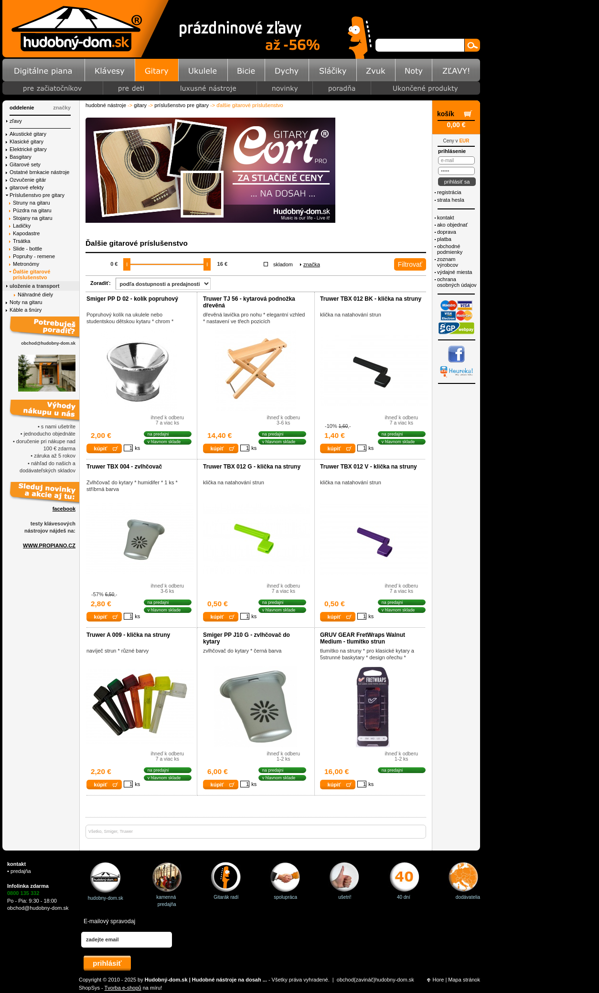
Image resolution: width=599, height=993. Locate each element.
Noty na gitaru (26, 302)
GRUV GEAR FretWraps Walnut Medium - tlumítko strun (362, 638)
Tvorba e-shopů (123, 988)
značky (62, 107)
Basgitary (21, 157)
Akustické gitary (28, 134)
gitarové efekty (27, 187)
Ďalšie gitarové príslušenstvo (31, 274)
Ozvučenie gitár (28, 180)
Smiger (111, 831)
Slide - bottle (27, 248)
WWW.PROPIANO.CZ (49, 545)
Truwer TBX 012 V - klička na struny (368, 466)
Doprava (446, 232)
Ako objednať (452, 225)
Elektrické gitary (28, 149)
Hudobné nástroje (106, 105)
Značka (311, 264)
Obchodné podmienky (449, 249)
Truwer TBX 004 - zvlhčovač (124, 466)
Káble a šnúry (26, 310)
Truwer (126, 831)
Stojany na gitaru (33, 218)
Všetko (95, 831)
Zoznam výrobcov (447, 262)
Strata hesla (450, 200)
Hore (438, 979)
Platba (444, 239)
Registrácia (449, 192)
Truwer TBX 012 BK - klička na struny (370, 298)
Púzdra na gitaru (32, 210)
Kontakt (445, 217)
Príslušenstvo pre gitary (181, 105)
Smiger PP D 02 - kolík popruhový (132, 298)
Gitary (140, 105)
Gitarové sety (25, 164)
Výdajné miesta (454, 272)
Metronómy (26, 264)
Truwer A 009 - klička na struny (128, 635)
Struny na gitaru (31, 203)
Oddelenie (22, 107)
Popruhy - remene (34, 256)
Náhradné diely (35, 294)
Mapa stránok (464, 979)
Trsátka (21, 241)
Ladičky (22, 226)
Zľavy (16, 121)
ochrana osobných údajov (457, 282)
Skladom (283, 264)
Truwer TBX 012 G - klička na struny (251, 466)
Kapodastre (26, 233)
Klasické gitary (26, 141)
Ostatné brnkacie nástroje (39, 172)
